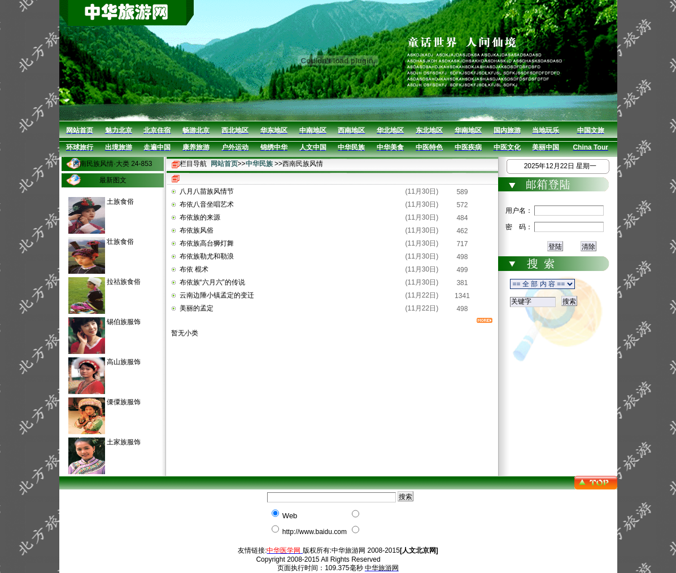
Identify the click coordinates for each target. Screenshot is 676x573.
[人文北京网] (419, 550)
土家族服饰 (124, 442)
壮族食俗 (120, 242)
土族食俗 (120, 201)
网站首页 (224, 164)
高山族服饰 (124, 362)
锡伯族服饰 (124, 322)
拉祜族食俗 (124, 282)
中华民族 (259, 164)
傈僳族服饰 (124, 402)
